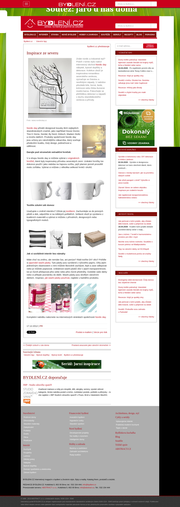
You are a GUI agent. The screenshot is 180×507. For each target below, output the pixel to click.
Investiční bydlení (77, 417)
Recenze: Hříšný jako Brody (130, 88)
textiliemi (70, 211)
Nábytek (27, 462)
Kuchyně (27, 449)
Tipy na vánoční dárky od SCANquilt (133, 249)
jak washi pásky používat (57, 278)
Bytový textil (57, 355)
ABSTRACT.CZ (123, 449)
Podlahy (27, 430)
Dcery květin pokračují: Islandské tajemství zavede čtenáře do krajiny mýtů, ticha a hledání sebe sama (135, 62)
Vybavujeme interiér (124, 421)
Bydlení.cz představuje (73, 355)
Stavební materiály (31, 424)
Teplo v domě (121, 428)
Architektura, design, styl (127, 413)
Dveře (26, 434)
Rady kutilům (75, 455)
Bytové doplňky (42, 355)
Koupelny (28, 452)
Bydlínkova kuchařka (125, 433)
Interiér (26, 445)
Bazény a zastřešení (78, 448)
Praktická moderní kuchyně (127, 425)
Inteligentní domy (77, 439)
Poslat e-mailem (84, 332)
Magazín (123, 273)
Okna (26, 437)
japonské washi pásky (39, 262)
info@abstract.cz (87, 487)
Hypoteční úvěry (77, 420)
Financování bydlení (78, 413)
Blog (117, 436)
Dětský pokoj (29, 459)
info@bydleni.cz (89, 485)
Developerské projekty (79, 433)
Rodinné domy (30, 417)
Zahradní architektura (79, 451)
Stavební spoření (77, 424)
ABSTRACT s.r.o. (49, 487)
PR (41, 326)
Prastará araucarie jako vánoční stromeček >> (91, 345)
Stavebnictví (29, 413)
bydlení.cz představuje (98, 46)
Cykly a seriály (122, 417)
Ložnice (27, 456)
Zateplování (29, 427)
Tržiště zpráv (121, 445)
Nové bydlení (75, 428)
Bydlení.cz (28, 41)
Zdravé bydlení (30, 472)
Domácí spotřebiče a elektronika (37, 469)
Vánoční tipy (29, 355)
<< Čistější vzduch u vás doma (36, 345)
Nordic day (101, 64)
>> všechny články (146, 100)
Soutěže (119, 441)
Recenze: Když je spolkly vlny (130, 76)
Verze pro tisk (100, 332)
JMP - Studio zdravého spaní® (37, 385)
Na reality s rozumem (79, 436)
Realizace (28, 440)
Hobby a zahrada (77, 444)
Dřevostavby (29, 420)
